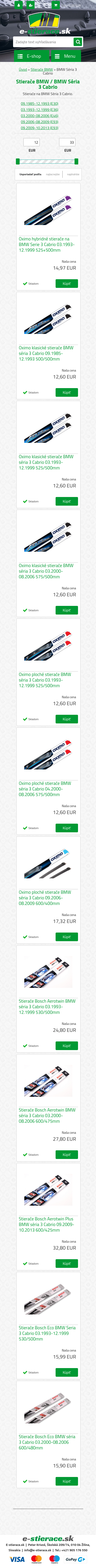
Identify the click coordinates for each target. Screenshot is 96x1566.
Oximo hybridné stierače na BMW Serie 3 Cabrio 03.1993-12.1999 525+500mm (47, 244)
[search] (78, 42)
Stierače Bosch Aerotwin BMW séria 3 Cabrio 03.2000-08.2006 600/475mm (47, 1115)
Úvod (23, 69)
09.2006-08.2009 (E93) (39, 122)
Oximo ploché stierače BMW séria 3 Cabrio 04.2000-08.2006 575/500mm (45, 788)
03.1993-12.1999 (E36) (39, 109)
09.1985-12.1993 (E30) (39, 103)
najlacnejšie (53, 174)
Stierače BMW (42, 69)
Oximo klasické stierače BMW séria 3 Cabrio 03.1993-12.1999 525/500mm (46, 462)
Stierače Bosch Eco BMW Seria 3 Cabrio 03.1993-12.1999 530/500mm (47, 1333)
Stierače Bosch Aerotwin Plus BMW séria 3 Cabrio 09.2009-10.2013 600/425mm (46, 1224)
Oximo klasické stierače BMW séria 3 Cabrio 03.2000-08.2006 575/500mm (46, 571)
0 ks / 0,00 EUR (71, 5)
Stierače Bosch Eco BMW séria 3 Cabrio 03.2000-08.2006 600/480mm (47, 1442)
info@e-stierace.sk (37, 1550)
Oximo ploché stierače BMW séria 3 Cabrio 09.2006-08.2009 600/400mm (45, 897)
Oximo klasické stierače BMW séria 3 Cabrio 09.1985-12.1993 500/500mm (46, 353)
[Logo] (45, 23)
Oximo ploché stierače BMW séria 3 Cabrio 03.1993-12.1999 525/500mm (45, 680)
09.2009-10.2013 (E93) (39, 128)
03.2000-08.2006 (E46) (39, 115)
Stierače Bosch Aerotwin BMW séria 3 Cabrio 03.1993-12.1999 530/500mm (47, 1006)
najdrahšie (73, 174)
